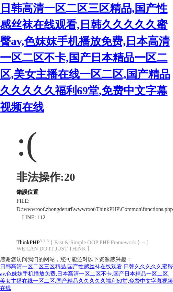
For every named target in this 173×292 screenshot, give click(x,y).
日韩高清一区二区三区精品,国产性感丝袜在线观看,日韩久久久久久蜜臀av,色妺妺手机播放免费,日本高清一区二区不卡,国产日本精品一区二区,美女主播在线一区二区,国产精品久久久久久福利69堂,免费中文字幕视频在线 (85, 57)
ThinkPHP (28, 242)
